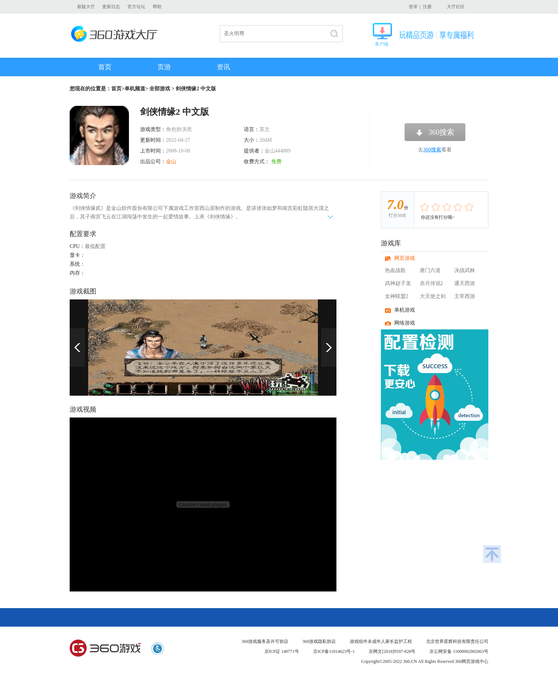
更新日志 (111, 6)
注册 (427, 6)
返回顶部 (492, 554)
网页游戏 (404, 258)
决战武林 (464, 270)
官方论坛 (136, 6)
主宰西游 (464, 296)
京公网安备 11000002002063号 (458, 651)
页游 (164, 67)
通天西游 (464, 283)
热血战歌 (395, 270)
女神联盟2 (396, 296)
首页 (105, 67)
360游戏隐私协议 (319, 641)
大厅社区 (456, 6)
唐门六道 (430, 270)
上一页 (77, 347)
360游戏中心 (106, 648)
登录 (413, 6)
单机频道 (134, 88)
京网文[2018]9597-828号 (392, 651)
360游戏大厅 (116, 33)
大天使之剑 (433, 296)
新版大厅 (86, 6)
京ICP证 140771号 (282, 651)
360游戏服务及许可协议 (265, 641)
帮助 (157, 6)
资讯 (223, 67)
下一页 (328, 347)
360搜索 (441, 132)
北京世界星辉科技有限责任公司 (457, 641)
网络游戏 (404, 323)
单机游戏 (404, 310)
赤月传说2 (431, 283)
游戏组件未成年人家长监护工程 (381, 641)
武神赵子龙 (398, 283)
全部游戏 (159, 88)
